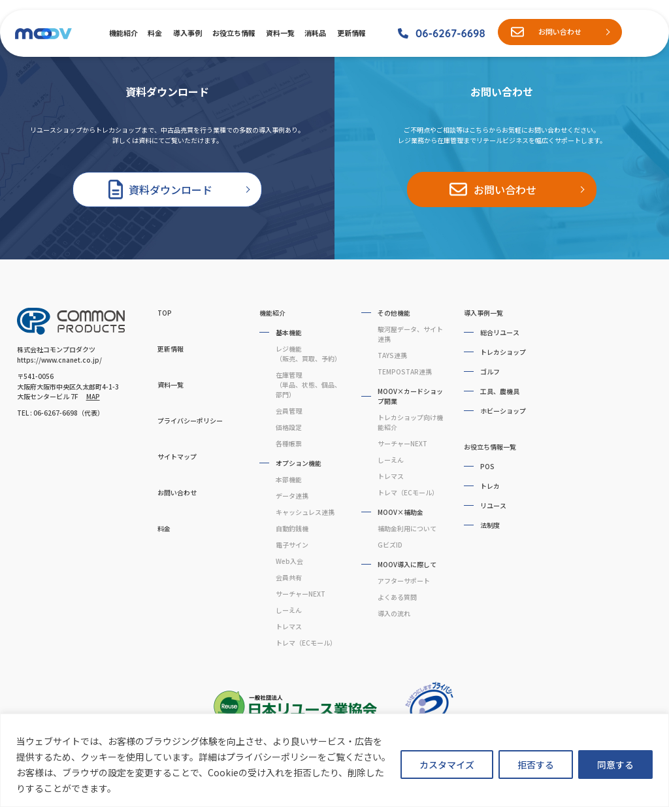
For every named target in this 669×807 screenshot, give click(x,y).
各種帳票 (289, 443)
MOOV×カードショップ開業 (410, 396)
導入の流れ (394, 613)
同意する (615, 764)
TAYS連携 (392, 355)
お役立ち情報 (232, 32)
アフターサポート (404, 580)
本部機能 (289, 479)
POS (487, 466)
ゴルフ (490, 371)
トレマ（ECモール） (306, 643)
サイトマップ (177, 456)
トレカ (490, 486)
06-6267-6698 (450, 33)
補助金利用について (407, 528)
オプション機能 (298, 463)
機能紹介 (123, 32)
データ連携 (292, 496)
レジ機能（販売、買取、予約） (308, 353)
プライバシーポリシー (190, 420)
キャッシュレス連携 (305, 512)
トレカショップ (503, 352)
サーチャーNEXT (300, 594)
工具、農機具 (499, 391)
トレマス (289, 626)
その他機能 (394, 313)
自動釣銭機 (292, 528)
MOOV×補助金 (400, 512)
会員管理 (289, 411)
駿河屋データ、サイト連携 (410, 334)
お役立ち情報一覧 (490, 447)
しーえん (289, 610)
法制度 (490, 525)
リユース (493, 505)
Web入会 (289, 561)
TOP (164, 313)
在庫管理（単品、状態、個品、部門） (308, 384)
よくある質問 (397, 597)
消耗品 (314, 32)
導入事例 (187, 32)
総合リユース (499, 332)
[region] (334, 760)
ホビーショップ (503, 411)
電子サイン (292, 545)
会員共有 (289, 577)
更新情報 (351, 32)
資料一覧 (279, 32)
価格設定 (289, 427)
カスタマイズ (446, 764)
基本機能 (289, 332)
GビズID (390, 545)
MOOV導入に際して (407, 564)
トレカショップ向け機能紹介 (410, 422)
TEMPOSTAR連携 (405, 371)
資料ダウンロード (170, 189)
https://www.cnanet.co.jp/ (59, 360)
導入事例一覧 (483, 313)
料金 (154, 32)
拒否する (535, 764)
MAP (93, 396)
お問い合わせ (559, 31)
